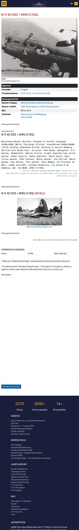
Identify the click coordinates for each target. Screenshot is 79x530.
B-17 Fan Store (16, 512)
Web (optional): (60, 253)
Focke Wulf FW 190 (18, 474)
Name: (4, 253)
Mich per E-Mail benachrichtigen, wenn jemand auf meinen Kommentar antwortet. (35, 261)
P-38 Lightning (16, 485)
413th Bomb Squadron (30, 106)
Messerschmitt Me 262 (20, 482)
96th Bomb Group (45, 103)
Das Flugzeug (16, 445)
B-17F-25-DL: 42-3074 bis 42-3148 (35, 93)
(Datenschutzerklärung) (52, 269)
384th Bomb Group (29, 103)
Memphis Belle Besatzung (21, 447)
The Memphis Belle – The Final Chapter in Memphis (31, 458)
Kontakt (14, 504)
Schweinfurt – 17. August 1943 (22, 426)
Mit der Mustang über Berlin (21, 429)
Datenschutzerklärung (19, 509)
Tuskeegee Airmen (18, 471)
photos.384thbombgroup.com (10, 81)
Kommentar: (6, 275)
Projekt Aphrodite (17, 431)
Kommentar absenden (11, 386)
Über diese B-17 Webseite (21, 501)
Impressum (15, 506)
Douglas (24, 89)
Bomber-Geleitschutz (19, 469)
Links (13, 514)
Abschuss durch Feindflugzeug (33, 114)
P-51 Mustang (16, 490)
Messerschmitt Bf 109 (19, 477)
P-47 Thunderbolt (18, 487)
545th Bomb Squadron (49, 106)
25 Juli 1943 (26, 117)
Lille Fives (15, 423)
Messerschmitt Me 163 (20, 479)
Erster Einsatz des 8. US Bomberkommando (28, 421)
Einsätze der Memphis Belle (21, 450)
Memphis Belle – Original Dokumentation (26, 453)
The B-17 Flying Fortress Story (46, 171)
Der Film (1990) (16, 455)
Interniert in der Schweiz (20, 434)
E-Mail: (30, 253)
